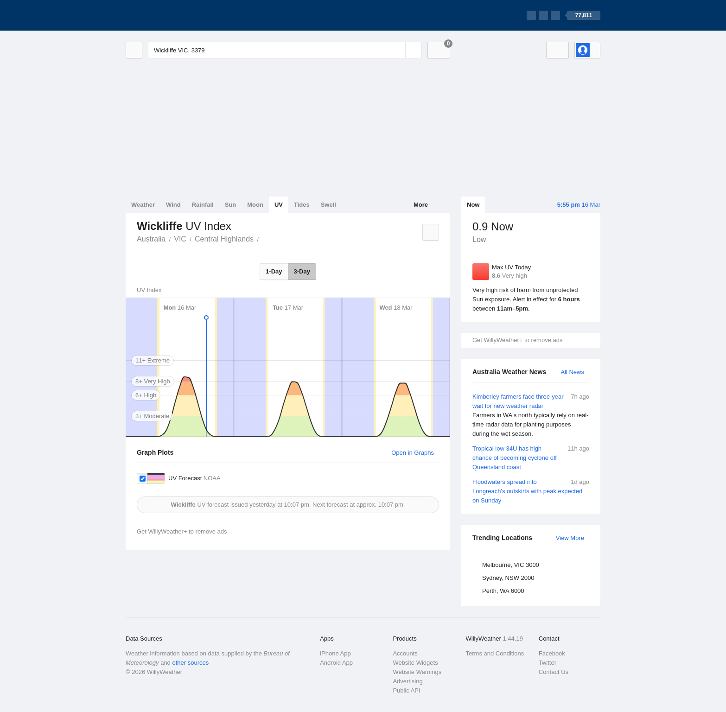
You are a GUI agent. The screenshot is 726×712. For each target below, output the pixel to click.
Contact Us (553, 671)
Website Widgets (415, 662)
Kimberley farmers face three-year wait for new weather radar (530, 415)
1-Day (274, 271)
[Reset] (397, 50)
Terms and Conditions (495, 653)
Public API (406, 690)
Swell (328, 204)
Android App (336, 662)
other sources (190, 662)
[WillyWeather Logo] (169, 15)
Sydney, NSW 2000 (508, 577)
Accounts (405, 653)
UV (278, 204)
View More (570, 537)
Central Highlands (224, 239)
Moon (255, 204)
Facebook (552, 653)
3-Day (302, 271)
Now (473, 204)
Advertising (407, 681)
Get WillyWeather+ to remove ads (517, 340)
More (421, 204)
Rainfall (203, 204)
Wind (173, 204)
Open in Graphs (412, 452)
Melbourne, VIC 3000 (510, 564)
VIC (180, 239)
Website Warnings (417, 671)
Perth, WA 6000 (503, 590)
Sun (230, 204)
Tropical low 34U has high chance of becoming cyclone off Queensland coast (530, 457)
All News (572, 372)
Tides (302, 204)
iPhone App (335, 653)
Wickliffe (263, 238)
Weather (143, 204)
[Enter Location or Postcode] (285, 50)
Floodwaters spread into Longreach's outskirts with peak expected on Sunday (530, 490)
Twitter (547, 662)
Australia (151, 239)
